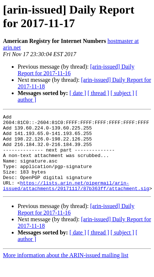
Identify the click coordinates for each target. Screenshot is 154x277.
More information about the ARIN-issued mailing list (65, 270)
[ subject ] (122, 93)
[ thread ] (98, 93)
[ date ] (77, 93)
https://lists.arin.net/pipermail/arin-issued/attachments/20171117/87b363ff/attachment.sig (76, 200)
